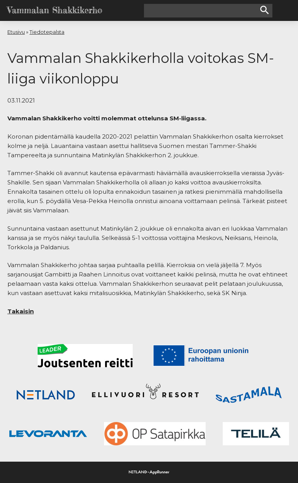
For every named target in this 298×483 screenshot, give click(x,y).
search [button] (264, 10)
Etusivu (16, 32)
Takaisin (20, 311)
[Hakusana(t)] (201, 10)
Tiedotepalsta (46, 32)
